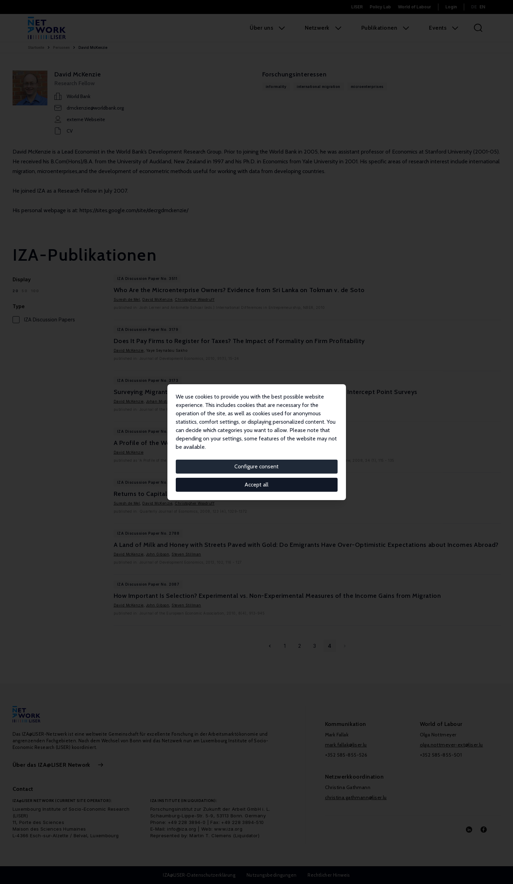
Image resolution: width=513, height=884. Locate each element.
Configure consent (256, 466)
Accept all (256, 484)
